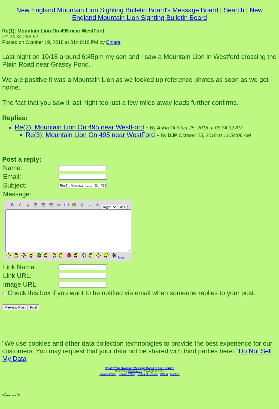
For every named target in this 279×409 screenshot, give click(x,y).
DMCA (164, 382)
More (121, 265)
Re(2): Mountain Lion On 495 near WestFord (79, 127)
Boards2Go (135, 379)
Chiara (113, 42)
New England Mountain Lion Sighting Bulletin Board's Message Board (117, 10)
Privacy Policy (107, 382)
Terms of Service (147, 382)
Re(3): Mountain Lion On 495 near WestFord (90, 134)
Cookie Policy (127, 382)
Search (233, 10)
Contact (174, 382)
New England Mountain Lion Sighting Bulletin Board (167, 13)
